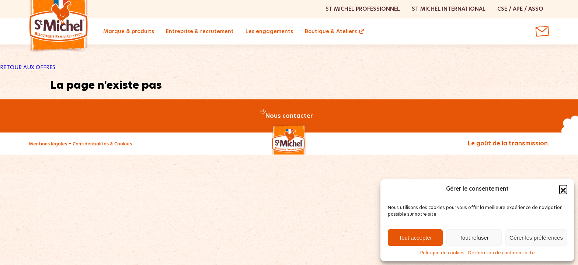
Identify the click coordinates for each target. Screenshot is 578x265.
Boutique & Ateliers (331, 31)
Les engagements (269, 31)
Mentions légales (48, 144)
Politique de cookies (442, 253)
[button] (563, 188)
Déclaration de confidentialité (501, 253)
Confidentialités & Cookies (102, 144)
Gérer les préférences (536, 237)
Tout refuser (474, 237)
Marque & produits (128, 31)
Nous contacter (289, 116)
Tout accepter (415, 237)
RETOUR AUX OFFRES (27, 67)
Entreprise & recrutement (200, 31)
